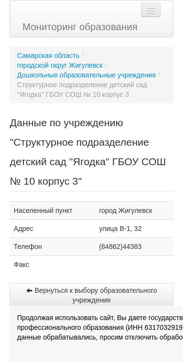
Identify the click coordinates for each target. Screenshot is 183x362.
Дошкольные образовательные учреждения (86, 75)
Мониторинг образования (80, 26)
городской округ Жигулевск (59, 65)
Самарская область (48, 55)
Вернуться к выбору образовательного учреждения (91, 295)
